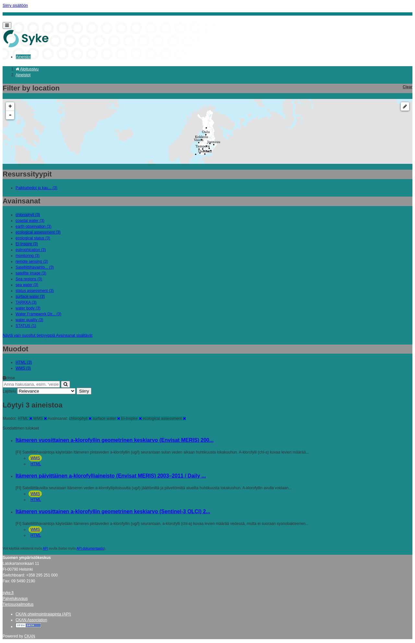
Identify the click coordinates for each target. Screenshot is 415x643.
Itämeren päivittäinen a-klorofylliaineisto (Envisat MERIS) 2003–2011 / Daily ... (111, 476)
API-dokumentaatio (90, 548)
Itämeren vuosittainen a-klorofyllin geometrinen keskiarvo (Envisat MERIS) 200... (115, 440)
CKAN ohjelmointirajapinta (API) (43, 614)
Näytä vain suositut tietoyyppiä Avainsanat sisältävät (47, 335)
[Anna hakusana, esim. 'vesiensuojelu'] (31, 384)
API (45, 548)
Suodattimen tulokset (21, 428)
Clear (407, 87)
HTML (35, 464)
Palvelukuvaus (15, 598)
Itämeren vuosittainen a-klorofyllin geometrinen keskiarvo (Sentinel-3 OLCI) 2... (113, 511)
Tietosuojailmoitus (18, 604)
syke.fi (8, 592)
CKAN (29, 636)
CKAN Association (31, 620)
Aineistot (23, 57)
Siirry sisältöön (15, 5)
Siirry (84, 391)
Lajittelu (9, 391)
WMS (35, 458)
